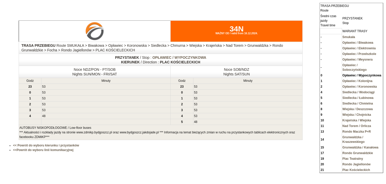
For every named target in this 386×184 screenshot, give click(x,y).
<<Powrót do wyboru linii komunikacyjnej (43, 150)
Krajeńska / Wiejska (357, 120)
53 (43, 86)
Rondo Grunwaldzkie (358, 153)
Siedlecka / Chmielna (358, 103)
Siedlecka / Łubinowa (358, 98)
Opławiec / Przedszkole (359, 54)
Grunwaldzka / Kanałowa (361, 147)
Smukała (349, 37)
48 (43, 116)
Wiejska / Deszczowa (358, 109)
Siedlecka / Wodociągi (359, 92)
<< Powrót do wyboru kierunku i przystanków (46, 145)
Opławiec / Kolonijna (357, 81)
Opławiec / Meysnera (358, 59)
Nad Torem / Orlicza (357, 126)
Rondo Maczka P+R (357, 131)
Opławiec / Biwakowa (358, 42)
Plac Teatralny (353, 158)
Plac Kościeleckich (356, 170)
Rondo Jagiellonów (357, 164)
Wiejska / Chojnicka (357, 115)
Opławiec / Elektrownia (359, 48)
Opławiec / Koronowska (360, 86)
